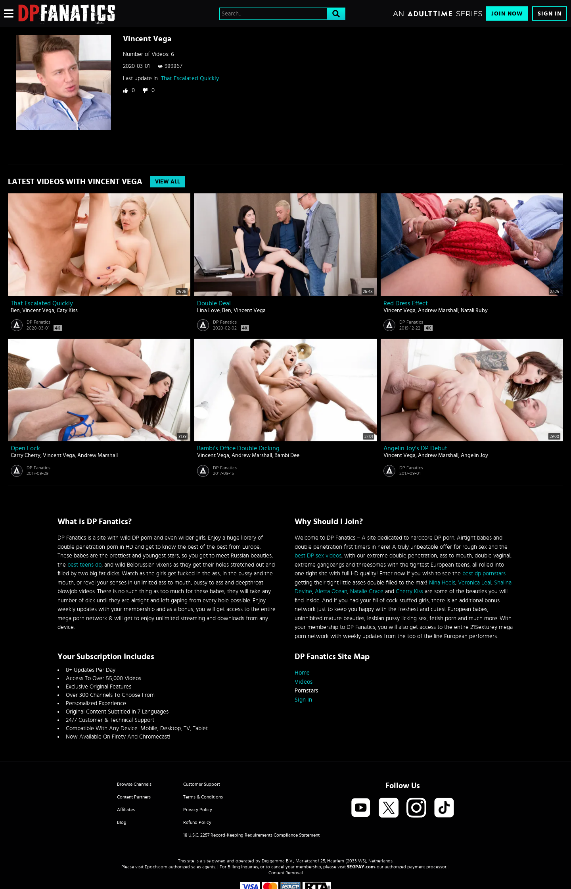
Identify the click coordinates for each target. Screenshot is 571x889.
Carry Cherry (25, 455)
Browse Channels (134, 784)
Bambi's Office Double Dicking (238, 448)
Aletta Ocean (331, 591)
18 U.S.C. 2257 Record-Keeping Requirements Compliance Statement (251, 835)
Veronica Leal (474, 583)
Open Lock (25, 448)
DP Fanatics (38, 322)
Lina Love (208, 310)
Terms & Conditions (203, 797)
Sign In (549, 14)
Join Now (507, 14)
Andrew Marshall (438, 310)
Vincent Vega (38, 310)
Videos (303, 682)
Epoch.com (156, 866)
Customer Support (201, 784)
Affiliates (126, 809)
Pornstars (306, 691)
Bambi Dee (286, 455)
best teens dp (84, 565)
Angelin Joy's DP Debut (415, 448)
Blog (121, 822)
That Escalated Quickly (190, 78)
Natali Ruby (474, 310)
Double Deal (214, 303)
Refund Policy (197, 822)
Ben (15, 310)
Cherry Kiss (409, 591)
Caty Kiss (67, 310)
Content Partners (134, 797)
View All (167, 182)
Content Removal (285, 872)
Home (302, 673)
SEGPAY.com (361, 866)
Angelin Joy (474, 455)
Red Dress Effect (405, 303)
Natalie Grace (366, 591)
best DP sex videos (318, 556)
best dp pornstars (484, 574)
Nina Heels (442, 583)
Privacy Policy (197, 809)
